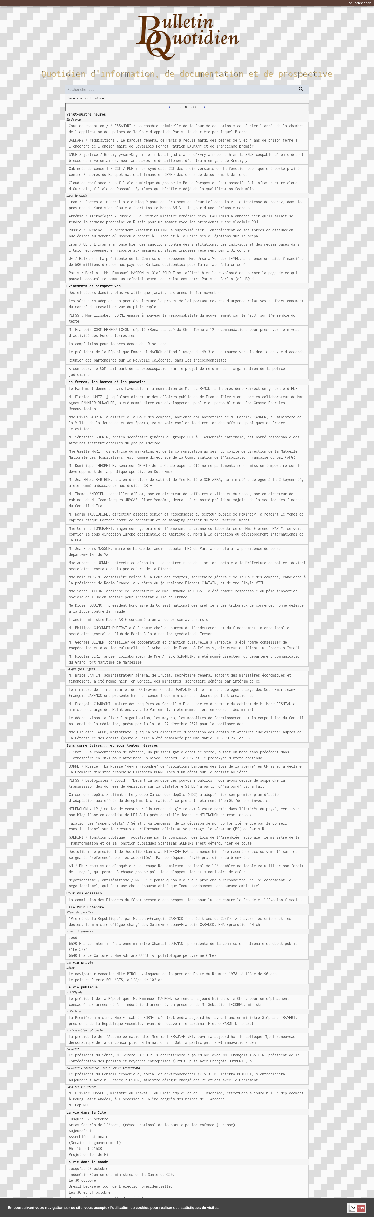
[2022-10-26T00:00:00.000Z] (169, 107)
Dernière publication (86, 98)
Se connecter (360, 3)
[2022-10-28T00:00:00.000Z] (204, 107)
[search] (187, 89)
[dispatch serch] (301, 89)
